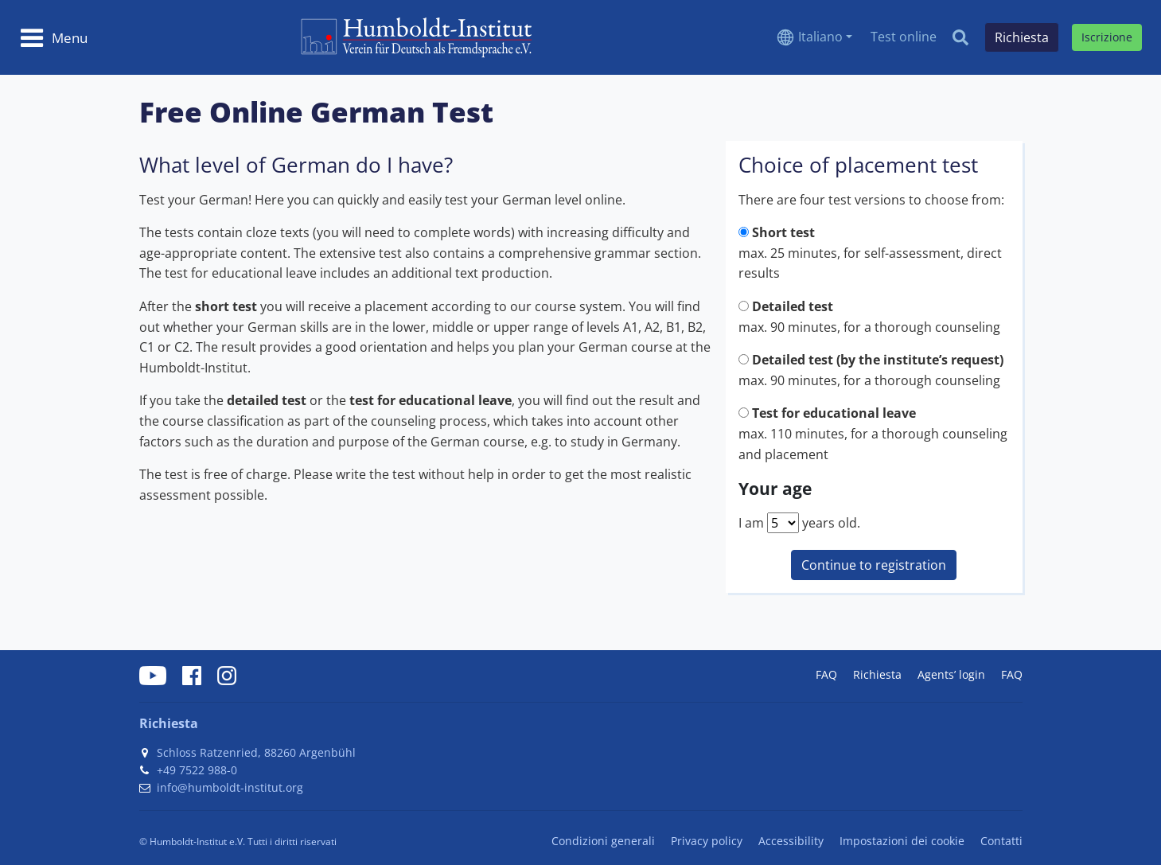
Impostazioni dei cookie (902, 840)
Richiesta (877, 674)
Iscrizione (1106, 37)
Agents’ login (951, 674)
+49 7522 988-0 (197, 769)
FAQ (826, 674)
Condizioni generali (603, 840)
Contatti (1001, 840)
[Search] (960, 37)
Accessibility (791, 840)
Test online (904, 36)
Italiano (820, 36)
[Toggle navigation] (54, 37)
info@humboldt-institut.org (230, 787)
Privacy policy (706, 840)
